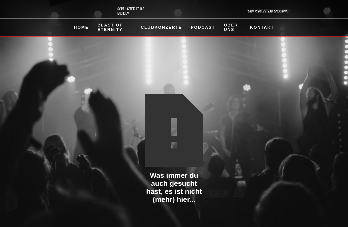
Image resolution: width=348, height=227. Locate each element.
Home (81, 27)
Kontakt (262, 27)
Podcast (203, 27)
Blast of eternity (110, 27)
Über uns (231, 27)
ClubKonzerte (161, 27)
